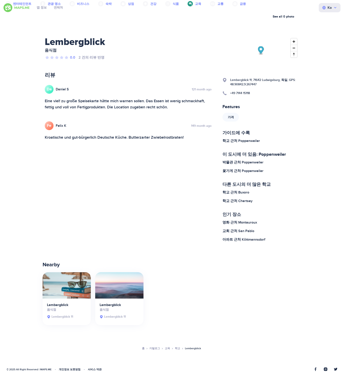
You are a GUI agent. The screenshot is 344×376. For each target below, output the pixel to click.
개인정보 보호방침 (70, 369)
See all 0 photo (283, 16)
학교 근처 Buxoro (235, 192)
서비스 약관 (95, 369)
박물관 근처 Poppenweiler (242, 162)
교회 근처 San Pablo (238, 231)
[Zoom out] (294, 48)
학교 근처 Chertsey (237, 201)
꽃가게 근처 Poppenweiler (242, 171)
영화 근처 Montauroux (239, 222)
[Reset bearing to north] (294, 54)
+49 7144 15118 (240, 93)
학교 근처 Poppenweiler (241, 141)
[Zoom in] (294, 41)
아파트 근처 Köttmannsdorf (243, 239)
